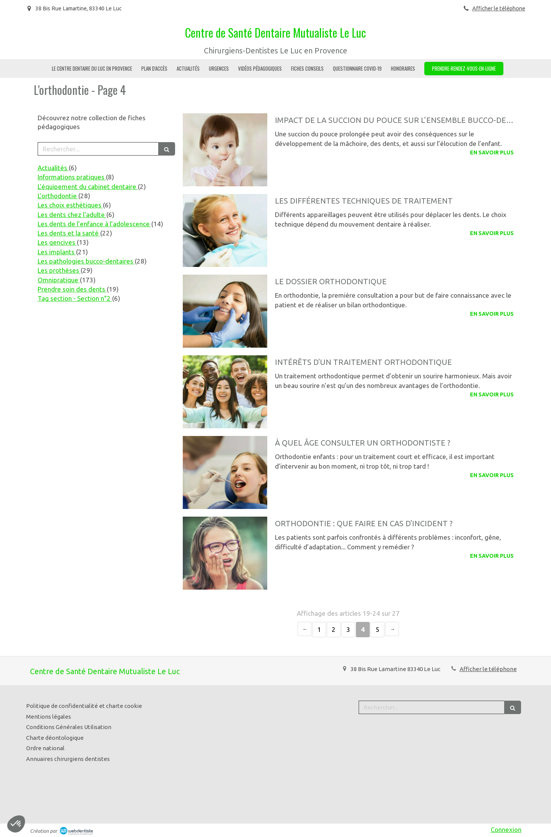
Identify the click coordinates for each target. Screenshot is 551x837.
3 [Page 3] (348, 629)
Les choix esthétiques (70, 205)
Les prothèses (59, 270)
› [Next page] (392, 629)
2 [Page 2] (334, 629)
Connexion (506, 829)
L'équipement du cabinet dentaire (88, 186)
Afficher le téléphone (498, 8)
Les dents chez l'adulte (72, 214)
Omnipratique (59, 279)
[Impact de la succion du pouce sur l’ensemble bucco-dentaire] (225, 149)
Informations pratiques (72, 177)
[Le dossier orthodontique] (225, 311)
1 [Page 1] (319, 629)
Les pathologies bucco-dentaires (86, 261)
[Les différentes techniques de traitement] (225, 230)
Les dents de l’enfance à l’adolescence (94, 223)
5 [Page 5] (377, 629)
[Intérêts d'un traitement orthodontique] (225, 391)
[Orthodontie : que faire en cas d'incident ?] (225, 553)
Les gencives (57, 242)
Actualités (53, 167)
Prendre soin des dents (72, 289)
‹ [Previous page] (304, 629)
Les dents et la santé (69, 233)
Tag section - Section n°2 (75, 298)
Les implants (57, 251)
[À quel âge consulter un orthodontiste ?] (225, 472)
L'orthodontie (58, 195)
